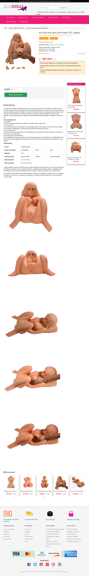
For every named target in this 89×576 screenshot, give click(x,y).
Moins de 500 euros (9, 529)
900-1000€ (6, 536)
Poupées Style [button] (23, 17)
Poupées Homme (11, 21)
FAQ (26, 541)
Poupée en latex (54, 12)
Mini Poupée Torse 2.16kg (44, 491)
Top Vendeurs (23, 21)
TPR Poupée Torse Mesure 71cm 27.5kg (75, 106)
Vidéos (48, 539)
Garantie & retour (71, 534)
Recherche (63, 7)
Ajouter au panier (17, 95)
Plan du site (28, 529)
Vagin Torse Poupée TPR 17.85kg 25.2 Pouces (74, 158)
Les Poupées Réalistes (52, 534)
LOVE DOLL (46, 12)
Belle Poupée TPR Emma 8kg (28, 491)
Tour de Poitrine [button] (53, 17)
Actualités (27, 531)
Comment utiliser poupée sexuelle (55, 529)
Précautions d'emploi (51, 541)
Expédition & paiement (73, 531)
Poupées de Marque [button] (38, 17)
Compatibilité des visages (53, 536)
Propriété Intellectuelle (73, 541)
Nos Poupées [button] (11, 17)
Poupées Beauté (62, 12)
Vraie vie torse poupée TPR (16, 28)
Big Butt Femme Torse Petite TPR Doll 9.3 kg (75, 132)
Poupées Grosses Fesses (73, 12)
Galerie (27, 534)
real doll (27, 1)
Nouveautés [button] (66, 17)
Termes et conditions (72, 536)
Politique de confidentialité (74, 539)
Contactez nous (29, 539)
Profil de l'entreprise (72, 529)
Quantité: (7, 89)
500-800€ (6, 531)
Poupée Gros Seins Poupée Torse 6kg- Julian (11, 491)
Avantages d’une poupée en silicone (53, 545)
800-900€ (6, 534)
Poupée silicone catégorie (53, 531)
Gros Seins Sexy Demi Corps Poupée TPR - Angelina (61, 491)
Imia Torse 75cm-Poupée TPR (78, 491)
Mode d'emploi (29, 536)
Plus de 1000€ (7, 539)
